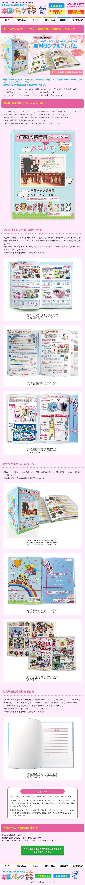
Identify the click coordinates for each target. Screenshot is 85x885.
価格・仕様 (50, 20)
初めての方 (21, 20)
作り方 (35, 20)
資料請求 (64, 20)
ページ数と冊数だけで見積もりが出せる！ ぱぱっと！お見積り (42, 850)
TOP (7, 20)
